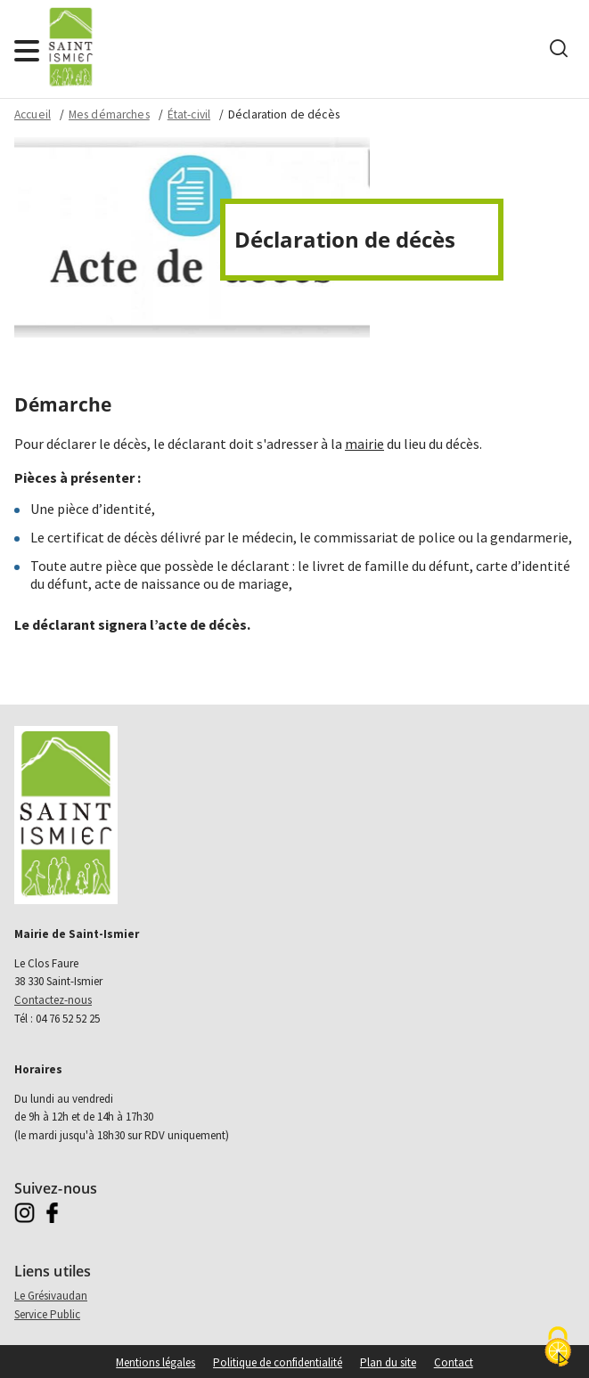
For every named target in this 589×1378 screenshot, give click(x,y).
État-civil (189, 114)
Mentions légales (155, 1362)
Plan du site (388, 1362)
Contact (453, 1362)
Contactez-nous (53, 999)
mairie (364, 444)
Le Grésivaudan (50, 1295)
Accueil (32, 114)
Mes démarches (109, 114)
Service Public (47, 1314)
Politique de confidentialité (277, 1362)
